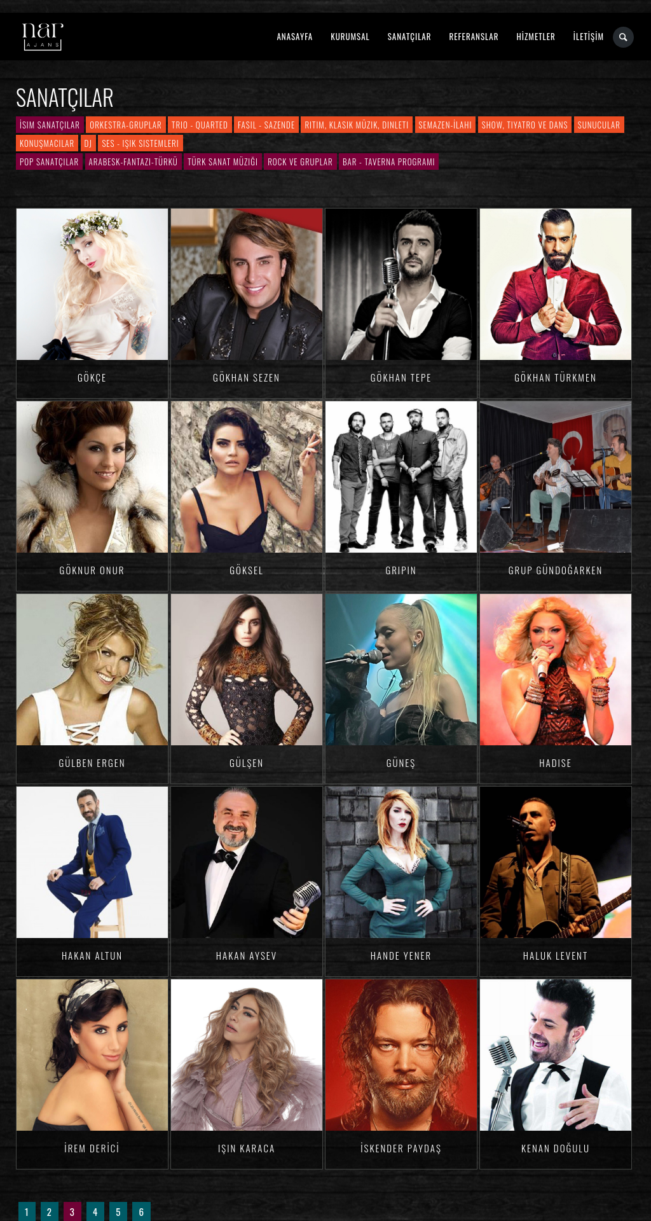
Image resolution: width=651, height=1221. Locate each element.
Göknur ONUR (92, 570)
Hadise (555, 762)
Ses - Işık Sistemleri (140, 143)
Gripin (400, 570)
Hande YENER (401, 955)
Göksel (246, 570)
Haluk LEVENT (555, 955)
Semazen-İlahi (445, 124)
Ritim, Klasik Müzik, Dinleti (357, 124)
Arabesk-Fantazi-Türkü (133, 161)
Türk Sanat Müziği (223, 161)
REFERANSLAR (474, 36)
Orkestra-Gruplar (125, 124)
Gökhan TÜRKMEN (555, 377)
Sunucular (599, 124)
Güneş (401, 762)
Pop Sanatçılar (49, 161)
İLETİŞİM (588, 36)
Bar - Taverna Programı (389, 161)
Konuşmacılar (47, 143)
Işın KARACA (246, 1148)
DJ (88, 143)
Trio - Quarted (200, 124)
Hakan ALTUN (92, 955)
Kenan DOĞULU (555, 1148)
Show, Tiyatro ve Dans (525, 124)
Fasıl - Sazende (266, 124)
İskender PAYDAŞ (401, 1148)
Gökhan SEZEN (246, 377)
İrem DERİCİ (92, 1148)
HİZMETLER (535, 36)
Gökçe (92, 377)
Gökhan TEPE (401, 377)
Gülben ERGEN (91, 762)
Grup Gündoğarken (556, 570)
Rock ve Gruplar (300, 161)
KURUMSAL (350, 36)
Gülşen (247, 762)
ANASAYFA (295, 36)
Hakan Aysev (246, 955)
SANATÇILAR (410, 36)
